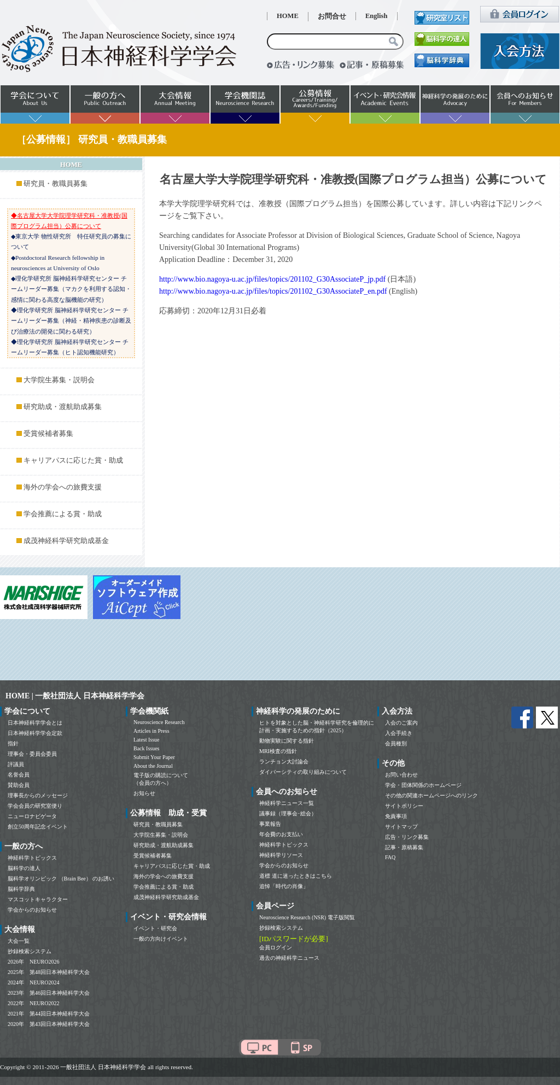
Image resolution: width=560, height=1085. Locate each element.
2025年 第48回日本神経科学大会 (49, 972)
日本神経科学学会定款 (35, 733)
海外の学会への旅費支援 (63, 487)
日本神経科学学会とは (35, 723)
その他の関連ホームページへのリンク (431, 795)
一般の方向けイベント (160, 939)
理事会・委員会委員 (32, 754)
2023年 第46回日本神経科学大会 (49, 993)
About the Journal (153, 766)
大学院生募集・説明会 (59, 380)
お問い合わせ (401, 775)
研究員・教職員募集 (56, 184)
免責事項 (396, 816)
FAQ (390, 857)
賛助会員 (19, 785)
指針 (13, 743)
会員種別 (396, 743)
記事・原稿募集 (404, 847)
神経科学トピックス (32, 858)
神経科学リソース (281, 855)
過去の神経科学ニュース (289, 958)
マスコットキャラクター (38, 899)
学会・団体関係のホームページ (423, 785)
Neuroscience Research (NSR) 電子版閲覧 (307, 917)
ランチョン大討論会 (283, 762)
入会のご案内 (401, 723)
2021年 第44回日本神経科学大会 (49, 1014)
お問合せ (332, 16)
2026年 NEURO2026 (33, 962)
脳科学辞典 (21, 889)
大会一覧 (19, 941)
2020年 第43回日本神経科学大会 (49, 1024)
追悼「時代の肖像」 (283, 886)
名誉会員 (19, 775)
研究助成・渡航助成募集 (63, 407)
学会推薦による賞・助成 (63, 514)
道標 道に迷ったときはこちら (295, 876)
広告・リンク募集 (407, 837)
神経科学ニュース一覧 (286, 803)
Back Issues (146, 748)
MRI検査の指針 (278, 751)
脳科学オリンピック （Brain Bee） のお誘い (61, 879)
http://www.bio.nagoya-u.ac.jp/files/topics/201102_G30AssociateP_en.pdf (273, 291)
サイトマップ (401, 827)
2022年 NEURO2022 (33, 1003)
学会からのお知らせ (32, 910)
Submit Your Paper (154, 757)
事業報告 (270, 824)
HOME (288, 16)
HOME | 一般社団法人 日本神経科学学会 (74, 696)
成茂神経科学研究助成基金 (66, 541)
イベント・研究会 (155, 928)
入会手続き (398, 733)
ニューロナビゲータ (32, 816)
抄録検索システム (29, 951)
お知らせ (144, 793)
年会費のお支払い (281, 834)
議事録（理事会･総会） (288, 813)
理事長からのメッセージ (38, 795)
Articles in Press (151, 731)
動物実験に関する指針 (286, 741)
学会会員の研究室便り (35, 806)
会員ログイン (275, 947)
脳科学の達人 (24, 868)
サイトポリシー (404, 806)
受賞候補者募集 (48, 434)
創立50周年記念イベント (38, 827)
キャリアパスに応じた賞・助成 (73, 460)
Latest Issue (146, 740)
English (376, 16)
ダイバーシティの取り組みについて (303, 772)
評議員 (16, 764)
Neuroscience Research (159, 722)
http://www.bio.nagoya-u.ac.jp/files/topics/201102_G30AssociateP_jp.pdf (272, 279)
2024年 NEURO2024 (33, 982)
